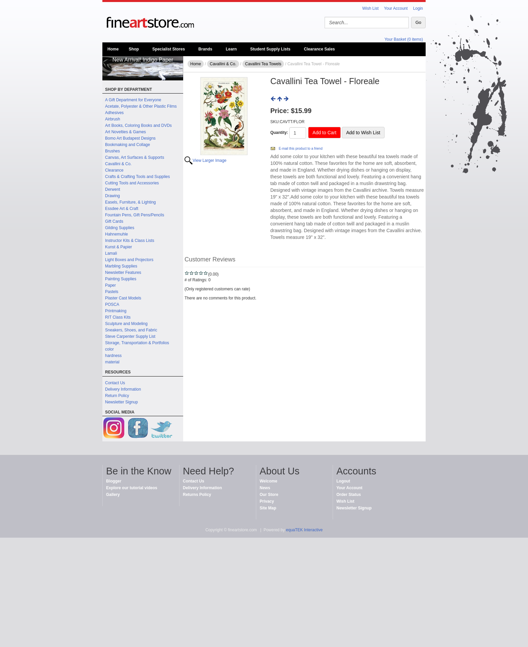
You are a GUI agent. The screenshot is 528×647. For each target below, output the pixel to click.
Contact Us (115, 383)
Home (113, 49)
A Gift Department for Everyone (133, 100)
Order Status (348, 494)
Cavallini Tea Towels (263, 64)
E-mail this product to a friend (301, 148)
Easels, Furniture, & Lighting (130, 202)
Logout (343, 481)
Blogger (113, 481)
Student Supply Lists (270, 49)
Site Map (268, 508)
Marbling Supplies (121, 266)
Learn (231, 49)
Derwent (112, 189)
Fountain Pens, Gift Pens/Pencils (134, 215)
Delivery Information (123, 389)
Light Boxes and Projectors (129, 259)
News (265, 488)
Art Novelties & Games (125, 132)
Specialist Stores (168, 49)
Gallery (113, 494)
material (112, 362)
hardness (113, 355)
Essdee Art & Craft (121, 208)
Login (418, 8)
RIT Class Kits (118, 317)
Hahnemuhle (116, 234)
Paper (110, 285)
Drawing (112, 195)
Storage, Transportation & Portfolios (137, 342)
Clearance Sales (319, 49)
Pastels (111, 291)
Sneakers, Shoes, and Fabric (131, 330)
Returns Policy (197, 494)
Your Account (395, 8)
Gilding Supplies (119, 227)
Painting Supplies (120, 279)
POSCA (112, 304)
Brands (205, 49)
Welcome (268, 481)
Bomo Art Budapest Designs (130, 138)
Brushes (112, 151)
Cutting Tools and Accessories (132, 183)
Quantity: (279, 132)
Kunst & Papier (118, 247)
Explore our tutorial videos (131, 488)
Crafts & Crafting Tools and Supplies (137, 176)
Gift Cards (114, 221)
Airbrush (112, 119)
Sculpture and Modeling (126, 323)
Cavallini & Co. (118, 163)
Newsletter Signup (121, 402)
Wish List (370, 8)
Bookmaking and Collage (127, 144)
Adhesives (114, 112)
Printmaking (115, 311)
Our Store (269, 494)
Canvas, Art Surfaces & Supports (134, 157)
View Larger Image (210, 160)
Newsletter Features (123, 272)
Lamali (111, 253)
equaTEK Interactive (304, 530)
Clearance (114, 170)
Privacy (267, 501)
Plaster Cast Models (123, 298)
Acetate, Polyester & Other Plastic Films (141, 106)
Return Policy (117, 395)
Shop (134, 49)
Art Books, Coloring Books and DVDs (138, 125)
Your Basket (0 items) (404, 39)
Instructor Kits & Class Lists (129, 240)
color (109, 349)
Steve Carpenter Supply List (130, 336)
